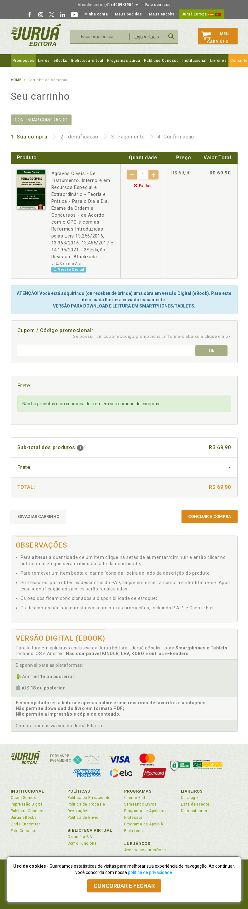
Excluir (143, 186)
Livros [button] (43, 60)
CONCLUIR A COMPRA (209, 516)
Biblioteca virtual (87, 60)
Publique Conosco (161, 60)
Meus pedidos (128, 14)
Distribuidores (194, 811)
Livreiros (218, 60)
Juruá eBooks (24, 817)
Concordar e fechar (124, 886)
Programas (138, 791)
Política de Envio (83, 817)
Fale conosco (158, 5)
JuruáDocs (137, 843)
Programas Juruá (123, 60)
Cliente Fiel (134, 797)
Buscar (171, 36)
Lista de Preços (195, 804)
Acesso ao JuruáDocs (145, 850)
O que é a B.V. (80, 837)
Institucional (194, 60)
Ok (211, 350)
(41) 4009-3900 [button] (108, 5)
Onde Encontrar (25, 824)
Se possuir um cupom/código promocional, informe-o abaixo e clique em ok (152, 336)
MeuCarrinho (215, 38)
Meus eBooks (162, 14)
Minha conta (96, 14)
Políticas (78, 791)
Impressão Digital (27, 804)
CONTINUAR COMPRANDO (41, 119)
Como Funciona (82, 843)
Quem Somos (23, 797)
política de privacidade (150, 872)
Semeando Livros (140, 804)
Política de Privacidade (89, 797)
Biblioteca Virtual (89, 830)
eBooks (60, 60)
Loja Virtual (147, 36)
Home (16, 80)
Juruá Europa (201, 14)
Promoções (24, 60)
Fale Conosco (24, 831)
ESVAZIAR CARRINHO (38, 516)
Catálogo (189, 797)
